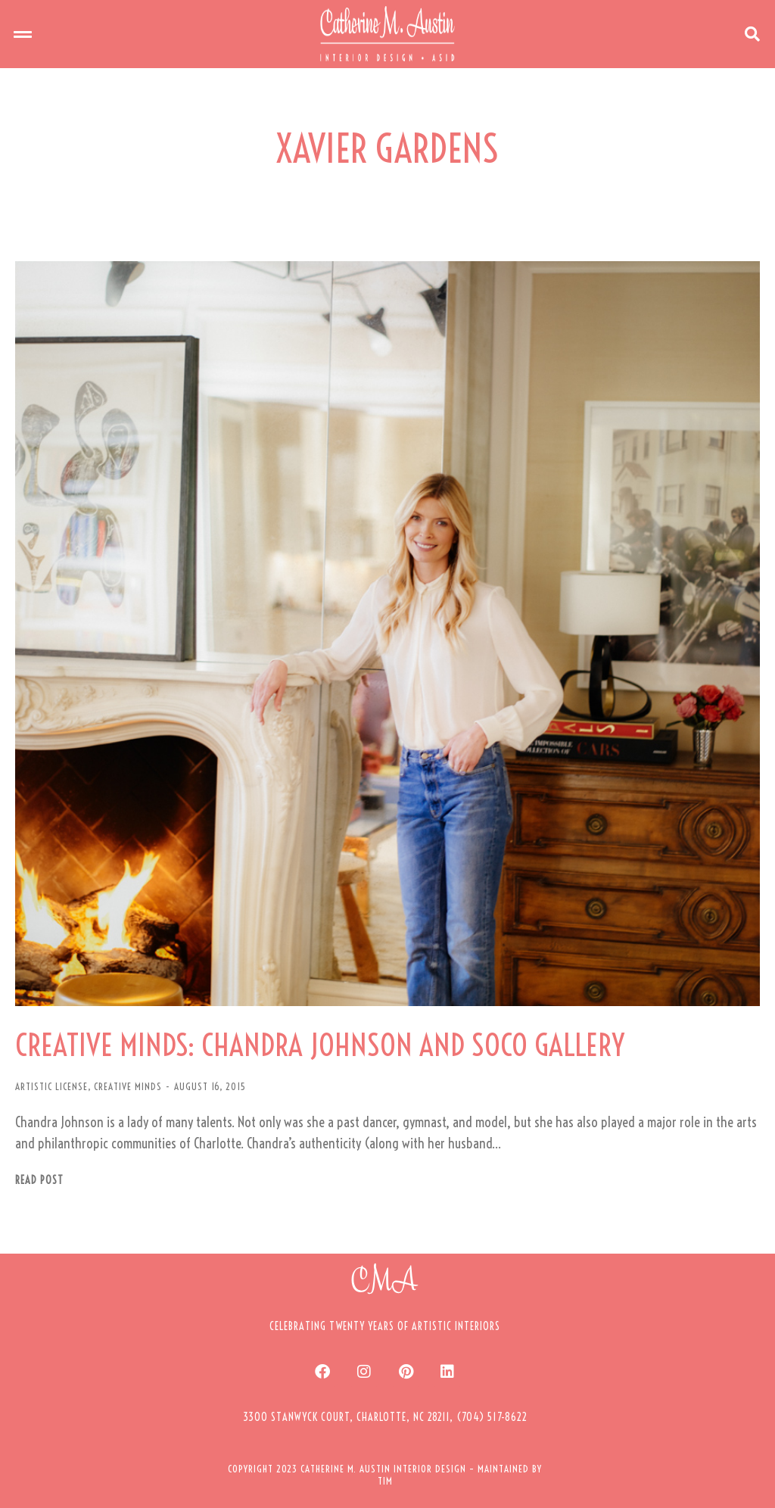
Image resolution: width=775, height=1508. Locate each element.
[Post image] (387, 633)
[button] (23, 34)
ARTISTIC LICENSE (51, 1086)
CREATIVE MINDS (128, 1086)
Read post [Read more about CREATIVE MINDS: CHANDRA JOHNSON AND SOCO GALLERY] (39, 1180)
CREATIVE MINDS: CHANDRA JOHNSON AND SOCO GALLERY (319, 1045)
